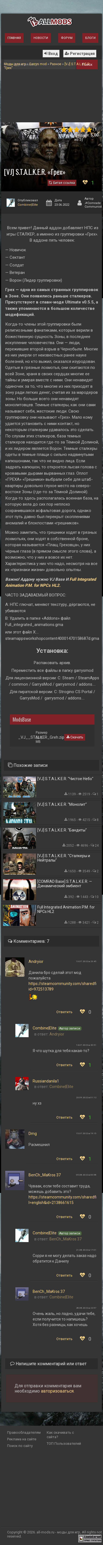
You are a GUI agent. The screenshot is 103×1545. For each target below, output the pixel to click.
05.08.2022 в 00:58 (86, 1175)
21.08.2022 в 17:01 (86, 1250)
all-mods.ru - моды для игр (58, 1532)
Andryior (36, 961)
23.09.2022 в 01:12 (86, 1097)
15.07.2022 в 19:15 (86, 1133)
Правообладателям (24, 1432)
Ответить (64, 1012)
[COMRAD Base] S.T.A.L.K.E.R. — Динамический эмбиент (64, 883)
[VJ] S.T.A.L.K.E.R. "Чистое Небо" (65, 779)
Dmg (33, 1133)
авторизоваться (57, 1391)
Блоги (90, 38)
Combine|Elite (28, 205)
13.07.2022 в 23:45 (86, 961)
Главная (14, 38)
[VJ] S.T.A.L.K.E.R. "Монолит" (62, 804)
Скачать (74, 737)
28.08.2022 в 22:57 (86, 1308)
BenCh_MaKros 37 (45, 1175)
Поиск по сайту (20, 1446)
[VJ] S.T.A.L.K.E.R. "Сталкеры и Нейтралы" (63, 858)
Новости (41, 38)
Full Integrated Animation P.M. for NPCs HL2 (66, 909)
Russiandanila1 (46, 1081)
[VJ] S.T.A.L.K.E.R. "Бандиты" (62, 830)
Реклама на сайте (21, 1439)
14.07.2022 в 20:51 (86, 1045)
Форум (67, 38)
